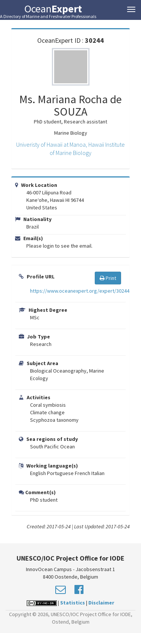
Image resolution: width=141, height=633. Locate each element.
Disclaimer (101, 602)
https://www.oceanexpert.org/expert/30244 (79, 290)
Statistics (72, 602)
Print (108, 278)
